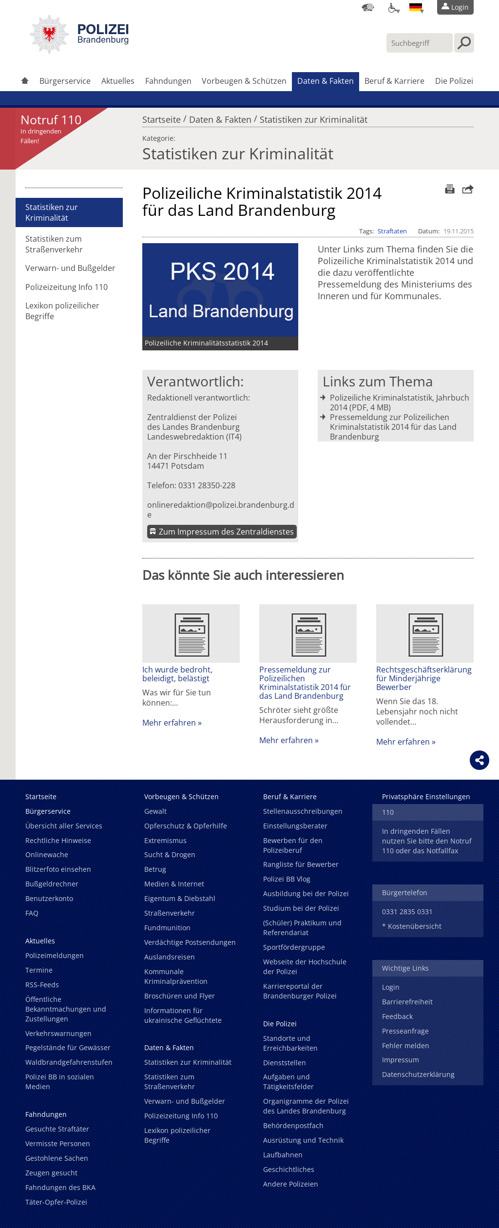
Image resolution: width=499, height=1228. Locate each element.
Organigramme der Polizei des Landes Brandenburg (306, 1105)
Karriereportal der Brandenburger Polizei (300, 990)
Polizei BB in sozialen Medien (59, 1081)
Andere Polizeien (290, 1184)
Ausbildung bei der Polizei (306, 893)
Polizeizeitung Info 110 (66, 287)
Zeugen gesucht (51, 1172)
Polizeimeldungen (54, 955)
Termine (39, 970)
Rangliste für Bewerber (301, 864)
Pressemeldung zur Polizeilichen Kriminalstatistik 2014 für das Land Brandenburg (393, 427)
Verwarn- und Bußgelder (70, 268)
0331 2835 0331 (407, 911)
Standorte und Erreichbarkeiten (290, 1043)
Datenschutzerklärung (418, 1074)
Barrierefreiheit (407, 1001)
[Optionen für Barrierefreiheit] (391, 7)
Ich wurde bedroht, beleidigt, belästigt (177, 674)
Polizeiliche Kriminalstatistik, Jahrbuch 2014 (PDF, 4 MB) (399, 402)
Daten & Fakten (325, 81)
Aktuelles (117, 81)
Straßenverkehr (169, 913)
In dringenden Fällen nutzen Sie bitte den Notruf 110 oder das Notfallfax (427, 840)
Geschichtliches (288, 1169)
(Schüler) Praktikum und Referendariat (302, 927)
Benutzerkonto (49, 898)
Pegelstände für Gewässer (68, 1047)
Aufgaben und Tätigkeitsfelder (288, 1081)
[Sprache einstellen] (415, 7)
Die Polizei (454, 81)
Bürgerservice (65, 81)
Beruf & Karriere (394, 81)
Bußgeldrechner (51, 883)
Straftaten (392, 231)
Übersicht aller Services (63, 825)
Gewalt (155, 811)
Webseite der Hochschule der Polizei (304, 966)
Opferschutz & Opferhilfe (185, 825)
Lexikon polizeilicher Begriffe (62, 311)
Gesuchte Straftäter (57, 1128)
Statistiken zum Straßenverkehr (54, 244)
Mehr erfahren (169, 722)
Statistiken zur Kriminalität (313, 117)
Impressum (400, 1059)
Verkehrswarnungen (58, 1033)
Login (391, 987)
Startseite (161, 117)
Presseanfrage (405, 1031)
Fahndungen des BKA (60, 1187)
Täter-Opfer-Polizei (56, 1202)
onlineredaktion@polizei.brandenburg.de (220, 509)
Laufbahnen (283, 1154)
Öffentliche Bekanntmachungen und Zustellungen (65, 1009)
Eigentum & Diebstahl (179, 898)
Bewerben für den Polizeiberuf (293, 845)
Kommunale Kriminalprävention (176, 976)
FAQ (31, 913)
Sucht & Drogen (169, 854)
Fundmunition (167, 927)
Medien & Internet (174, 883)
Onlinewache (46, 854)
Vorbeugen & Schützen (244, 81)
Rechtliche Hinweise (58, 840)
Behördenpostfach (293, 1125)
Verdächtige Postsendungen (190, 942)
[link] (79, 51)
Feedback (397, 1016)
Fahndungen (168, 81)
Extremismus (165, 840)
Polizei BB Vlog (286, 878)
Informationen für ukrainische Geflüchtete (183, 1015)
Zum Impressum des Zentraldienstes (226, 531)
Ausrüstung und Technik (303, 1140)
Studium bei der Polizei (301, 908)
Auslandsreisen (169, 956)
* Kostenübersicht (411, 926)
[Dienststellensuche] (368, 7)
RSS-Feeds (42, 984)
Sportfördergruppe (294, 947)
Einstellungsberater (295, 825)
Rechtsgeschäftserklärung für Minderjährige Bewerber (424, 678)
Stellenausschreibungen (303, 811)
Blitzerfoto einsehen (58, 869)
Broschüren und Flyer (179, 995)
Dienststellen (284, 1062)
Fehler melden (405, 1045)
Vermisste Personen (57, 1143)
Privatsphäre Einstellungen (426, 796)
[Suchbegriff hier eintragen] (419, 43)
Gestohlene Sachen (56, 1158)
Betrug (155, 869)
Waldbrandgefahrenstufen (69, 1062)
